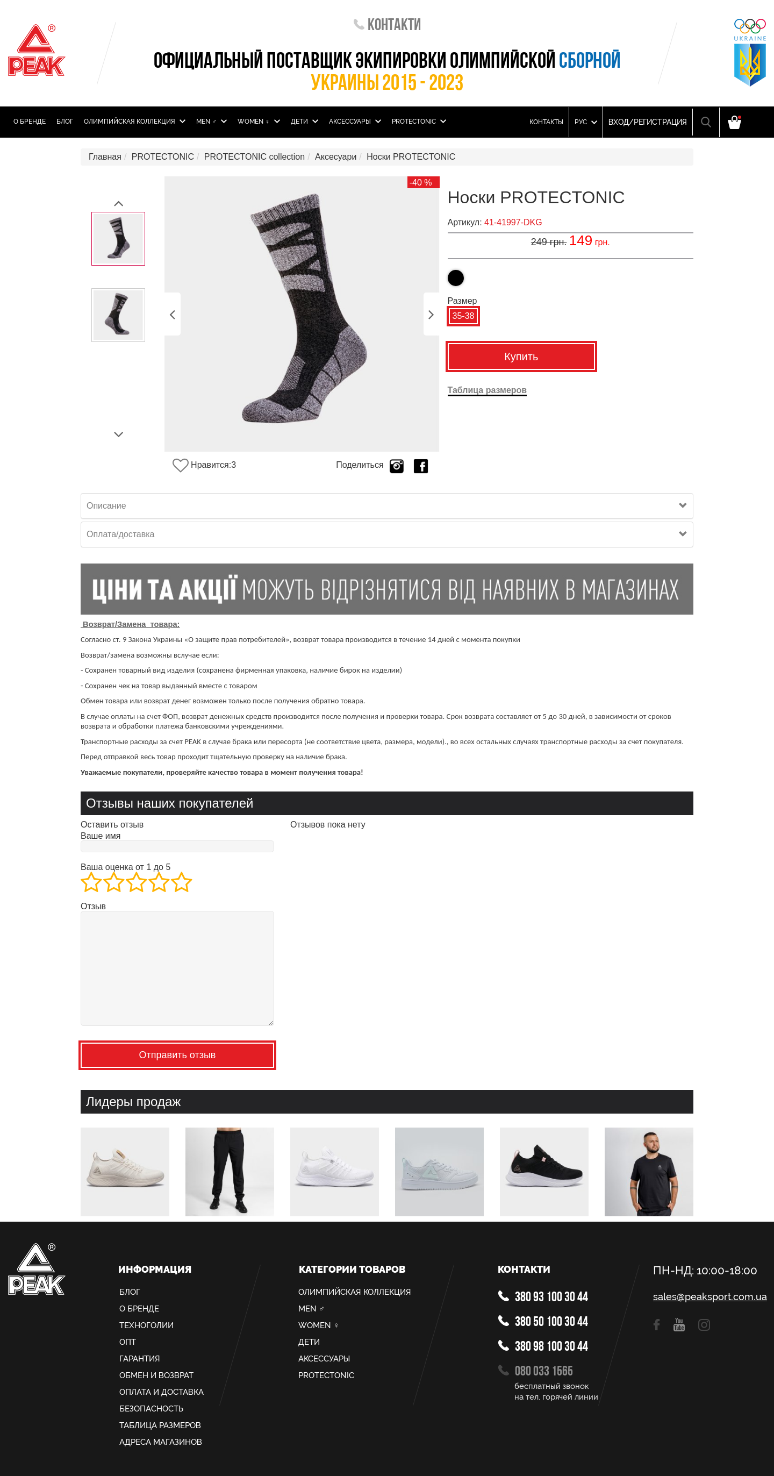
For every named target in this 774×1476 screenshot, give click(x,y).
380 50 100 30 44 (543, 1322)
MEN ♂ (211, 121)
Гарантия (139, 1359)
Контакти (387, 26)
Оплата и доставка (161, 1392)
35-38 (464, 315)
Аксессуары (355, 121)
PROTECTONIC (419, 121)
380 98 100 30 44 (543, 1347)
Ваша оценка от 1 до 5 (125, 867)
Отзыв (93, 906)
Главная (105, 156)
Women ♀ (259, 121)
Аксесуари (335, 156)
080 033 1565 (535, 1372)
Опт (127, 1342)
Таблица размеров (160, 1425)
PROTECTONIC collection (254, 156)
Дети (304, 121)
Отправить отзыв (177, 1055)
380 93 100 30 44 (543, 1297)
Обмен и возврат (156, 1375)
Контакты (546, 122)
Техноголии (146, 1325)
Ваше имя (100, 836)
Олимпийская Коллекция (134, 121)
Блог (64, 121)
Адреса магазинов (160, 1442)
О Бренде (29, 121)
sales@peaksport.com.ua (709, 1297)
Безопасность (151, 1409)
